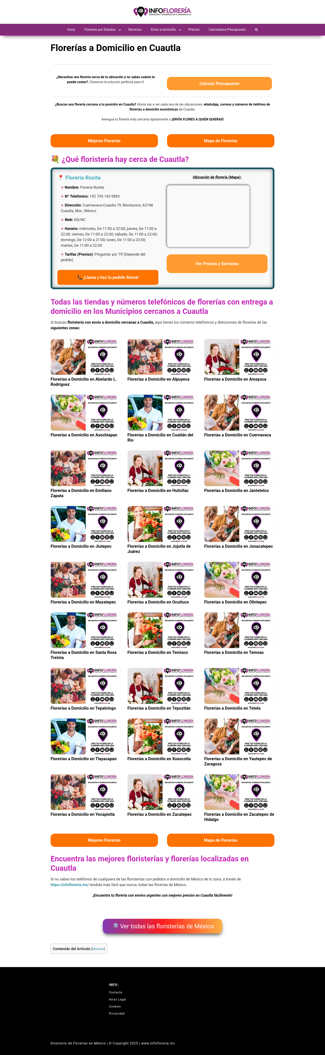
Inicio (71, 30)
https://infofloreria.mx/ (70, 885)
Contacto (115, 990)
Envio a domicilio (163, 30)
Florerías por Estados (100, 30)
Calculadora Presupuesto (227, 30)
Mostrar (98, 946)
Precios (194, 30)
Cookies (115, 1004)
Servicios (135, 30)
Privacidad (117, 1011)
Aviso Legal (117, 997)
